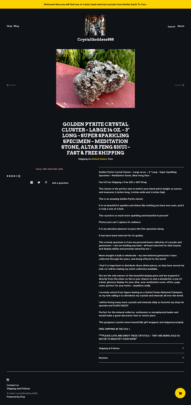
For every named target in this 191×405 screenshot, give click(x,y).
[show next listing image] (176, 84)
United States (99, 159)
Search (171, 26)
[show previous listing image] (14, 84)
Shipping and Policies (18, 388)
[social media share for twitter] (39, 181)
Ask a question (60, 182)
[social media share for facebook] (31, 181)
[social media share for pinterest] (46, 181)
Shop (9, 26)
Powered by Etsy (16, 396)
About (181, 26)
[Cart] (180, 393)
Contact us (13, 385)
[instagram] (8, 380)
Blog (16, 26)
